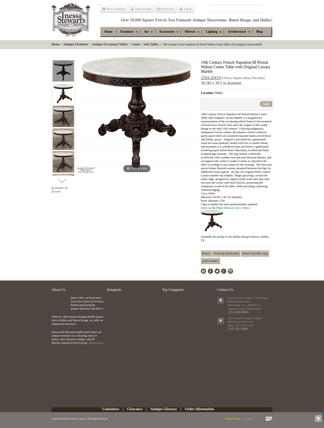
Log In (188, 8)
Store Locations (115, 8)
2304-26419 (210, 77)
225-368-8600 (238, 312)
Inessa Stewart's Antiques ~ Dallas (244, 318)
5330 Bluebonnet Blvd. (238, 301)
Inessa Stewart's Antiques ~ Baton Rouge (247, 297)
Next (62, 180)
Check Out (167, 8)
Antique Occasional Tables (110, 44)
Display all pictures (60, 189)
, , (240, 325)
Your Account (143, 8)
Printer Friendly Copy (255, 253)
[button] (127, 31)
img (60, 303)
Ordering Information (226, 253)
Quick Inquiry (210, 260)
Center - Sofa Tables (145, 44)
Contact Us (225, 289)
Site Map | (249, 418)
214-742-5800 (237, 329)
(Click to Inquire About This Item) (243, 78)
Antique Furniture (75, 44)
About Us (58, 289)
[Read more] (96, 342)
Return (206, 253)
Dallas (265, 20)
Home (56, 44)
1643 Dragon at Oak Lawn (240, 321)
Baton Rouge (240, 20)
